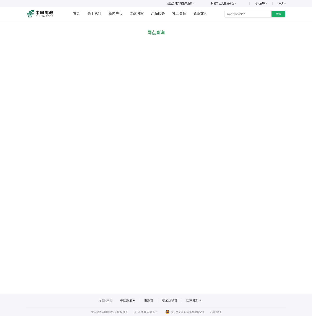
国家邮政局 (194, 300)
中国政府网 (127, 300)
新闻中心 (115, 13)
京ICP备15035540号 (146, 311)
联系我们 (215, 311)
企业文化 (200, 13)
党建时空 (137, 13)
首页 (76, 13)
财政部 (148, 300)
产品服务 (158, 13)
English (282, 3)
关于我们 (94, 13)
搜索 (278, 14)
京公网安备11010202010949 (184, 311)
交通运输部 (169, 300)
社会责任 (179, 13)
